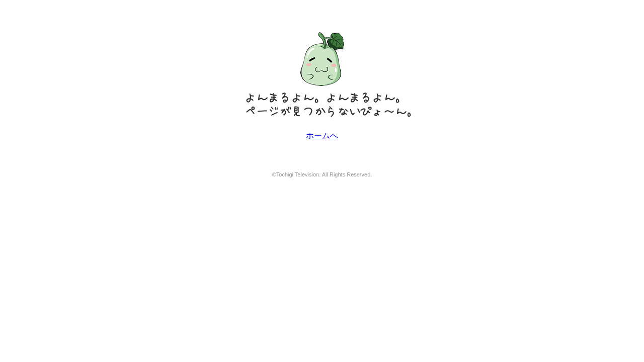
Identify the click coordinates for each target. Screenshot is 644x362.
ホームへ (322, 135)
